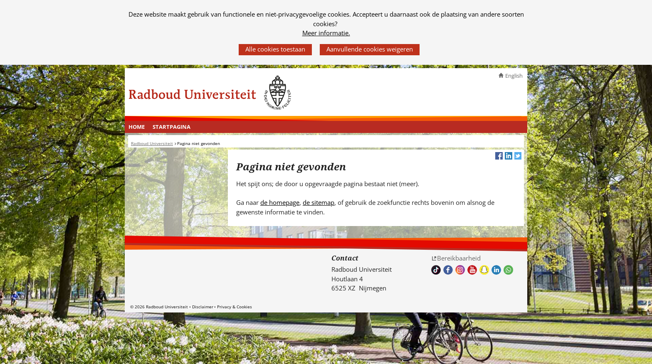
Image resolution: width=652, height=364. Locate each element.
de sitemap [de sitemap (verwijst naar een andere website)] (318, 202)
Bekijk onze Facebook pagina (448, 270)
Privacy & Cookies (234, 307)
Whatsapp (508, 270)
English (514, 75)
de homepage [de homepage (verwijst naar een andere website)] (279, 202)
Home (136, 126)
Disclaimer (202, 307)
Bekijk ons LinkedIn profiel (496, 270)
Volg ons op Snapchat (484, 270)
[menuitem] (137, 127)
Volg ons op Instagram (460, 270)
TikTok (436, 270)
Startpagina (171, 126)
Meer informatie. (326, 33)
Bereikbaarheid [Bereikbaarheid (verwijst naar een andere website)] (459, 258)
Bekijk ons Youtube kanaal (472, 270)
